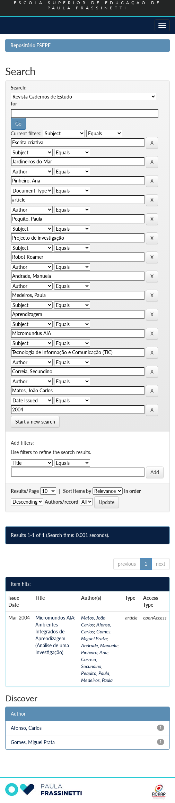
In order (132, 491)
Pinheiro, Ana (94, 652)
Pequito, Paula (95, 673)
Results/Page (25, 491)
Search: (19, 88)
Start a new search (35, 422)
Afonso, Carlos (26, 728)
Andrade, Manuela (99, 645)
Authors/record (61, 502)
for (14, 103)
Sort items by (77, 491)
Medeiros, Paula (97, 680)
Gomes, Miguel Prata (33, 742)
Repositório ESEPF (30, 45)
